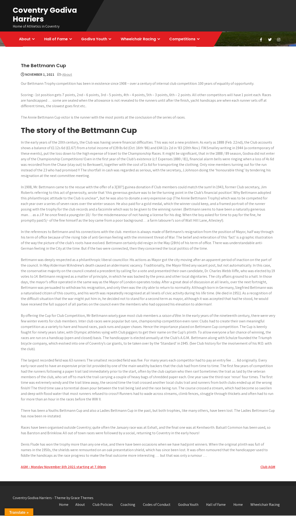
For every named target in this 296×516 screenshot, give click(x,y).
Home (63, 505)
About (25, 39)
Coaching (127, 505)
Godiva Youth (95, 39)
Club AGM (267, 467)
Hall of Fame (56, 39)
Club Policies (102, 505)
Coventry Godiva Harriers (45, 14)
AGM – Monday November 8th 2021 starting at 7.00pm (63, 467)
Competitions (184, 39)
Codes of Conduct (156, 505)
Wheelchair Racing (139, 39)
